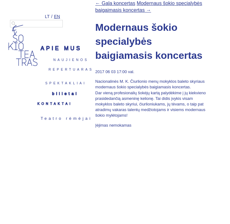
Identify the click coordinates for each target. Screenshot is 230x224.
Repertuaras (71, 69)
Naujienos (71, 60)
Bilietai (65, 93)
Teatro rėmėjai (66, 118)
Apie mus (61, 48)
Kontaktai (54, 103)
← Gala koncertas (115, 3)
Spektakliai (65, 83)
